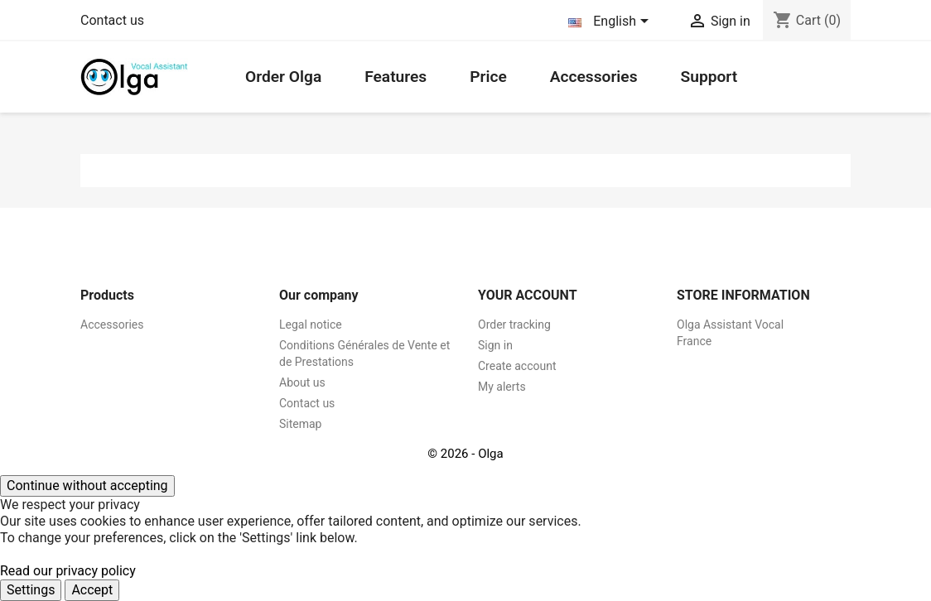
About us (302, 382)
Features (395, 76)
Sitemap (300, 423)
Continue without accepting (87, 485)
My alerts (502, 386)
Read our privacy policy (68, 571)
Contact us (112, 20)
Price (488, 76)
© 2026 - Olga (465, 453)
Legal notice (310, 324)
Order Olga (283, 76)
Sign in (495, 345)
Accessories (594, 76)
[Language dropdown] (611, 22)
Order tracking (514, 324)
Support (708, 76)
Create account (517, 366)
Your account (527, 295)
